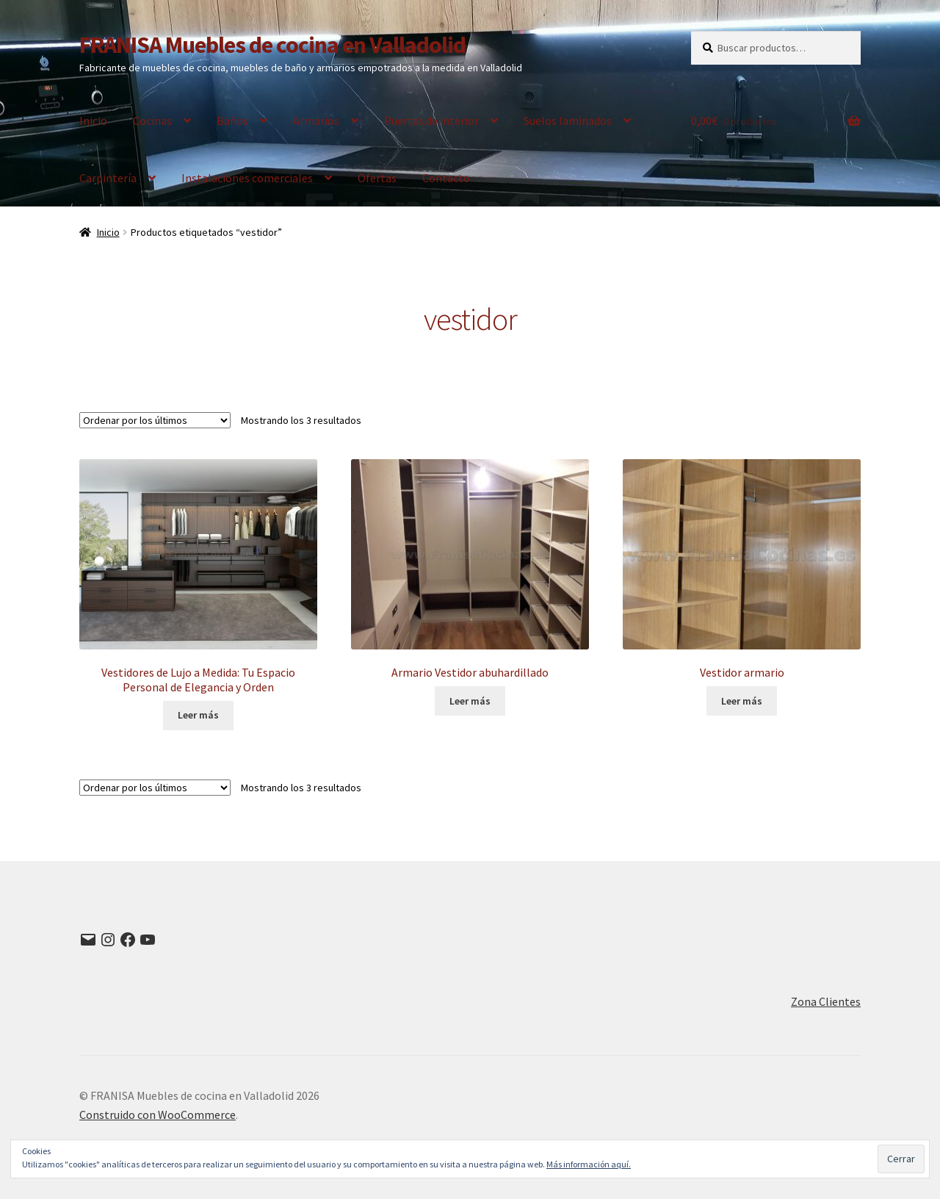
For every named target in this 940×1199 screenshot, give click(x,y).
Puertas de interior (431, 120)
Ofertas (377, 177)
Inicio (93, 120)
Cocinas (152, 120)
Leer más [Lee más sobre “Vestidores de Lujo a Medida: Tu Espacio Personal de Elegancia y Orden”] (198, 714)
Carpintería (108, 177)
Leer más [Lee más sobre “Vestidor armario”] (741, 700)
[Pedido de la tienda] (155, 420)
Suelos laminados (568, 120)
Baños (232, 120)
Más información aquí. (588, 1164)
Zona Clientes (826, 1001)
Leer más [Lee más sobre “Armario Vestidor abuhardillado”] (470, 700)
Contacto (446, 177)
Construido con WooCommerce (157, 1114)
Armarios (316, 120)
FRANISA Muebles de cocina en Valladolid (272, 45)
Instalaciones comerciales (247, 177)
